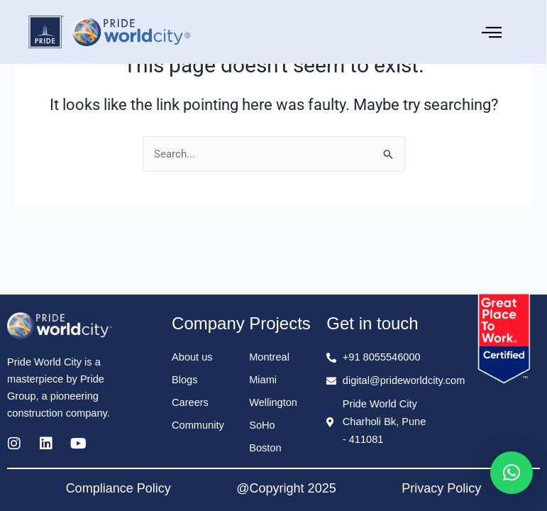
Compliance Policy (118, 488)
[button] (511, 472)
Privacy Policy (441, 488)
